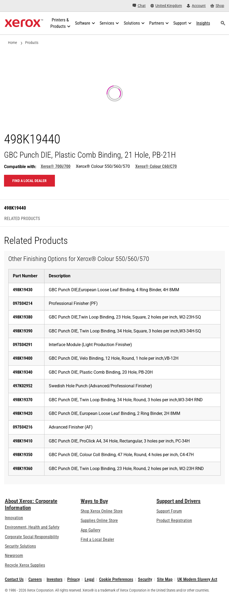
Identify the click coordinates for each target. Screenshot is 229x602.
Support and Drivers (178, 501)
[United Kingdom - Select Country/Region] (166, 5)
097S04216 (22, 427)
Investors (54, 579)
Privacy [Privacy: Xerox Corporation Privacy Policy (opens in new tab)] (73, 579)
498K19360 (22, 468)
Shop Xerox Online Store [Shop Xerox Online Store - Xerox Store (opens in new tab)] (102, 511)
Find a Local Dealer (97, 539)
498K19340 (22, 372)
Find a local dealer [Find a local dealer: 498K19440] (29, 181)
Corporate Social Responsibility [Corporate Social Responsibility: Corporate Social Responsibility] (32, 536)
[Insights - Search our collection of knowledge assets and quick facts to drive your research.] (203, 23)
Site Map (164, 579)
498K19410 (22, 441)
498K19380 (22, 317)
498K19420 (22, 413)
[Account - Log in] (196, 5)
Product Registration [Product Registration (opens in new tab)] (174, 520)
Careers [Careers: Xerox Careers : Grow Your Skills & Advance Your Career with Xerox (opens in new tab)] (35, 579)
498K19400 (22, 358)
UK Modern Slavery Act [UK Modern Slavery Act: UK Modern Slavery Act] (197, 579)
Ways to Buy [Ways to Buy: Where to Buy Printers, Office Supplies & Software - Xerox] (94, 501)
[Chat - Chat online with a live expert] (139, 5)
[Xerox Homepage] (24, 23)
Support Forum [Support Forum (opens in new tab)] (169, 511)
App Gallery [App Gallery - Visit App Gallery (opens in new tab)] (90, 530)
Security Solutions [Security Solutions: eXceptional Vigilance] (20, 546)
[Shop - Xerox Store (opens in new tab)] (217, 5)
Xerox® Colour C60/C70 (156, 166)
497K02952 (22, 385)
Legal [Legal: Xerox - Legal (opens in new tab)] (89, 579)
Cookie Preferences (116, 579)
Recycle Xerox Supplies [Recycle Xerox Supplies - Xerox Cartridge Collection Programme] (25, 565)
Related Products (22, 218)
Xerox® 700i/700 (55, 166)
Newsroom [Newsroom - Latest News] (14, 555)
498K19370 (22, 399)
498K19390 (22, 331)
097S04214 (22, 303)
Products (31, 42)
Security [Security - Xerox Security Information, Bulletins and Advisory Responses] (145, 579)
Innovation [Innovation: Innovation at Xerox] (14, 517)
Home (12, 42)
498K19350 (22, 454)
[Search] (223, 23)
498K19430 (22, 289)
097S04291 (22, 344)
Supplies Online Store (99, 520)
